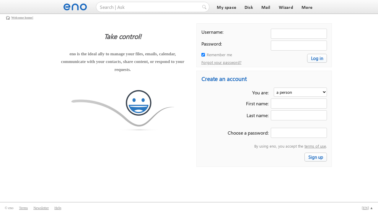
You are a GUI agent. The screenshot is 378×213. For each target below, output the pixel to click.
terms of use (315, 146)
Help (57, 208)
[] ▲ (367, 208)
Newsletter (41, 208)
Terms (23, 208)
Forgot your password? (221, 62)
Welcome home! (22, 17)
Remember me (219, 54)
